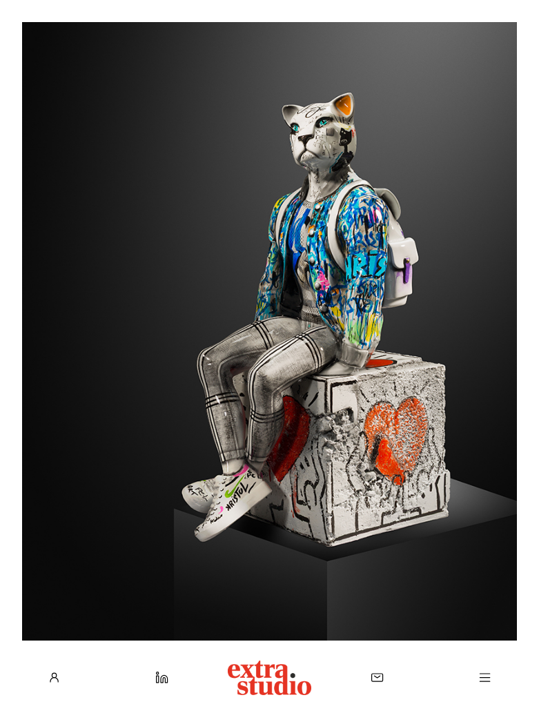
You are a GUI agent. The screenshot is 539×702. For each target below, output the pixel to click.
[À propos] (54, 677)
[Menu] (484, 677)
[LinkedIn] (161, 677)
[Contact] (377, 677)
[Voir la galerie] (269, 331)
